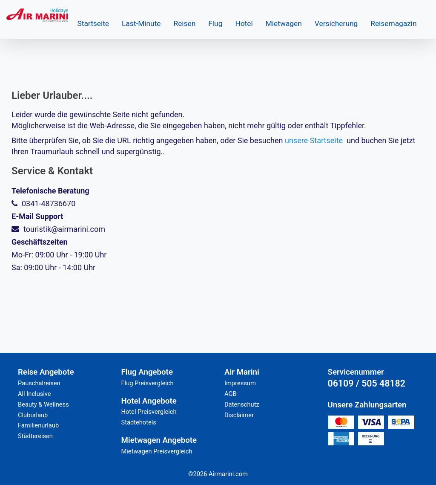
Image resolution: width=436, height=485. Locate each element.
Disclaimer (239, 415)
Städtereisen (35, 436)
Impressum (240, 383)
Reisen (185, 23)
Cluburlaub (33, 415)
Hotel (243, 23)
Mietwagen (284, 23)
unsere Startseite (314, 140)
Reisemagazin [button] (393, 23)
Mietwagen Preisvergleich (156, 451)
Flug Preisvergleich (147, 383)
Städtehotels (138, 422)
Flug (215, 23)
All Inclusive (34, 394)
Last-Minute (141, 23)
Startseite (93, 23)
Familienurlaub (38, 425)
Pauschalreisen (39, 383)
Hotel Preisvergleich (149, 412)
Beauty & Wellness (43, 404)
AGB (230, 394)
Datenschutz (241, 404)
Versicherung (336, 23)
